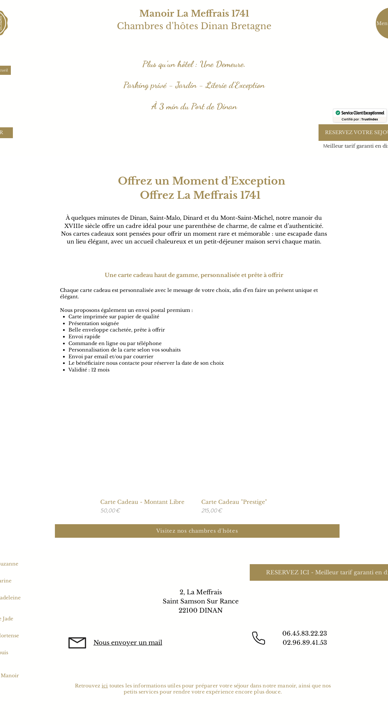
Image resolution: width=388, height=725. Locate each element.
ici (105, 686)
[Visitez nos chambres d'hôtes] (197, 531)
